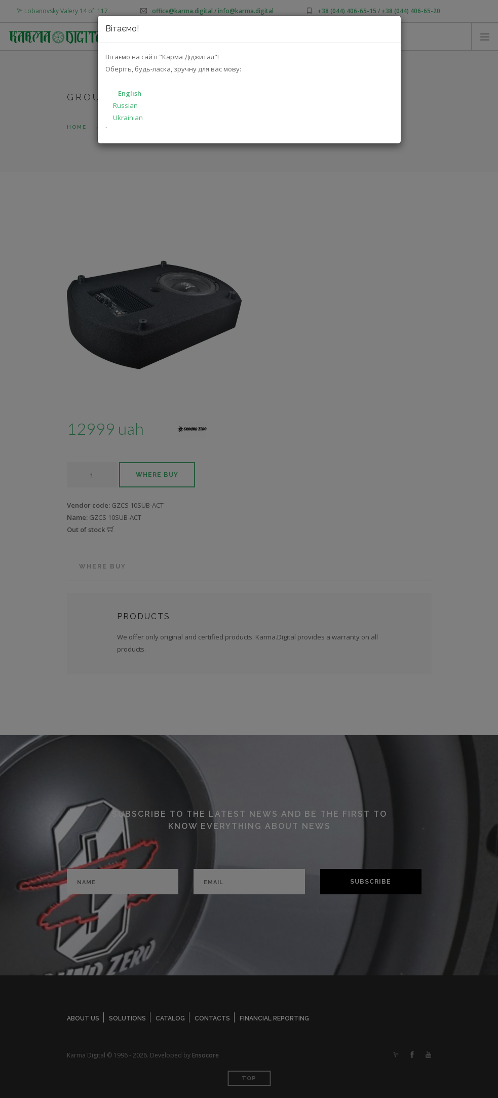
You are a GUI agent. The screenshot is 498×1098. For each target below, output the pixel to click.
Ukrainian (128, 117)
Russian (125, 105)
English (129, 93)
